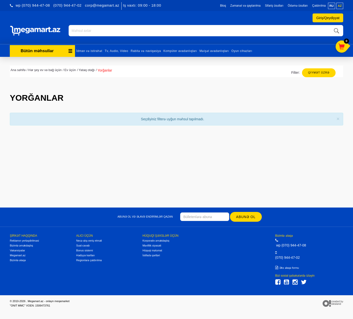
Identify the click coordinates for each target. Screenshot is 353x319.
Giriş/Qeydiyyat (328, 18)
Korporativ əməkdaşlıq (155, 240)
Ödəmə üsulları (298, 5)
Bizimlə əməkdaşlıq (21, 245)
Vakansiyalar (17, 250)
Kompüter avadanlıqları (180, 51)
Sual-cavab (83, 245)
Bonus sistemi (84, 250)
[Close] (338, 118)
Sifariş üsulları (274, 5)
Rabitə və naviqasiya (146, 51)
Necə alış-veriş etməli (89, 240)
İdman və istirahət (89, 51)
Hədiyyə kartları (85, 255)
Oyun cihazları (241, 51)
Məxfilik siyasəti (151, 245)
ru (331, 6)
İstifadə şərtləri (151, 255)
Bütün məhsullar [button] (47, 51)
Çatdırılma (319, 5)
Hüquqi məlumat (152, 250)
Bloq (223, 5)
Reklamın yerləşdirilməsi (24, 240)
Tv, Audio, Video (116, 51)
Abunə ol (245, 217)
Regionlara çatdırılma (89, 260)
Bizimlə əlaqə (18, 260)
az (340, 6)
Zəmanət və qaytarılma (245, 5)
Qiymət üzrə (318, 72)
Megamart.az (17, 255)
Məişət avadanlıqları (214, 51)
